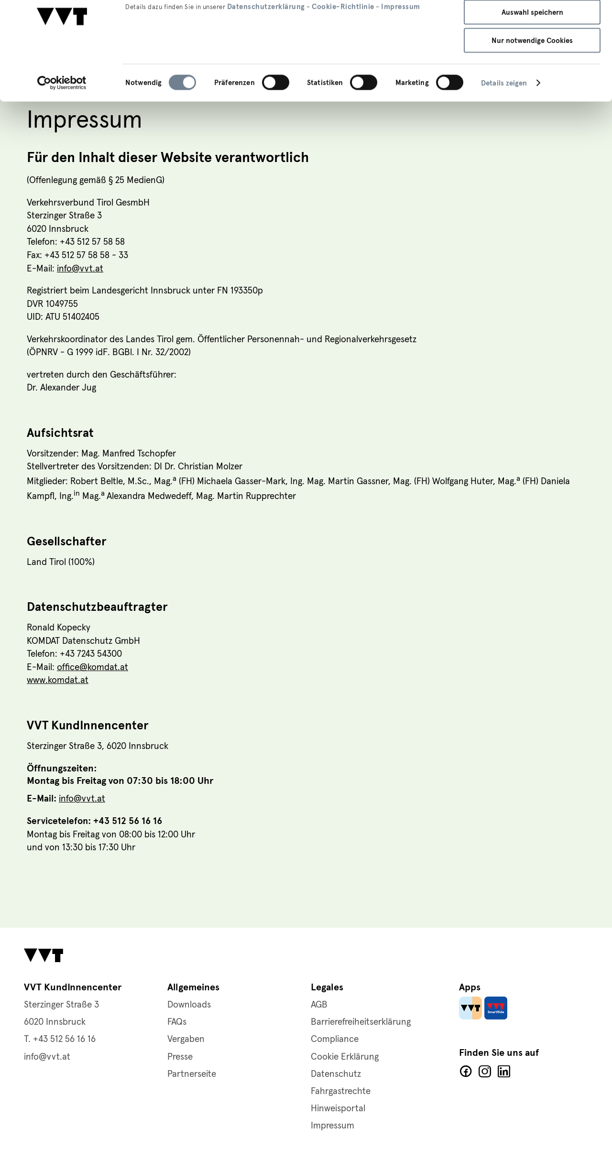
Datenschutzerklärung (266, 46)
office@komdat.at (92, 668)
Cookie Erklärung (345, 1057)
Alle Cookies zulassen (532, 24)
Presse (180, 1057)
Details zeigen (504, 123)
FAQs (176, 1022)
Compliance (335, 1039)
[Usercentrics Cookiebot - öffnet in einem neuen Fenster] (62, 123)
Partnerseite (191, 1074)
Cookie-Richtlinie (343, 46)
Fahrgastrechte (341, 1091)
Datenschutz (336, 1074)
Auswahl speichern (532, 52)
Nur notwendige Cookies (532, 80)
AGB (319, 1004)
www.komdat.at (57, 681)
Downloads (189, 1004)
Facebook (465, 1071)
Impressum (400, 46)
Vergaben (186, 1039)
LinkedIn (504, 1071)
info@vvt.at (80, 269)
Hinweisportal (338, 1108)
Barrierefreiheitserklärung (361, 1022)
